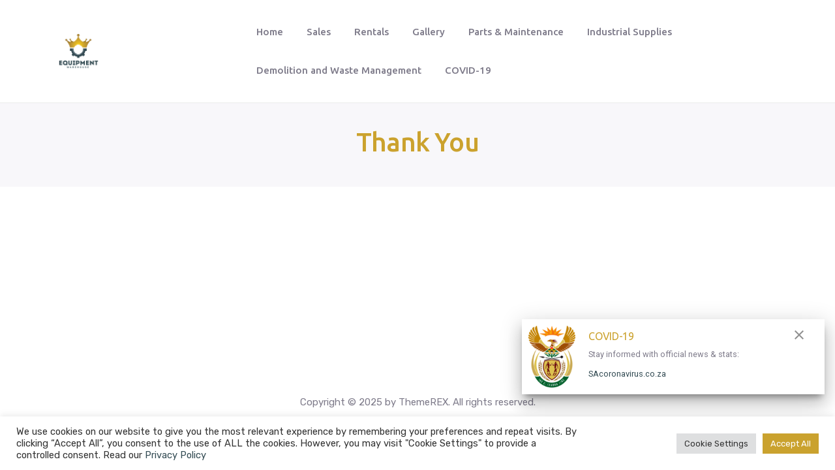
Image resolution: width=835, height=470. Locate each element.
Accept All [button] (790, 443)
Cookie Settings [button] (716, 443)
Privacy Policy (175, 455)
